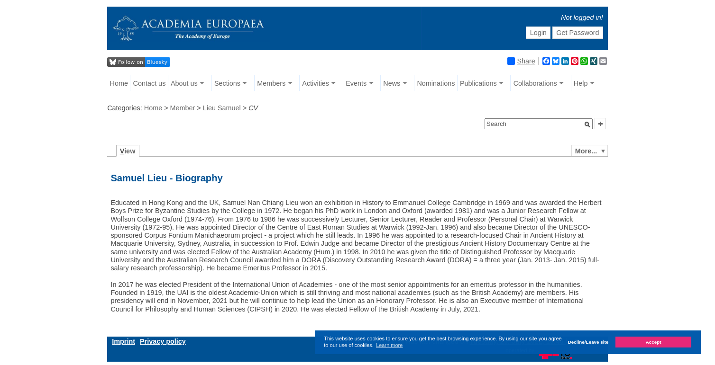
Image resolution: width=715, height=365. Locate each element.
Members (271, 83)
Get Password (577, 32)
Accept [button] (653, 342)
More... (586, 151)
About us (184, 83)
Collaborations (535, 83)
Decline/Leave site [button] (588, 342)
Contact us (149, 83)
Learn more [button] (389, 345)
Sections (227, 83)
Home (119, 83)
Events (356, 83)
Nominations (436, 83)
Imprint (123, 341)
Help (581, 83)
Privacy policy (163, 341)
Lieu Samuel (222, 108)
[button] (587, 124)
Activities (315, 83)
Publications (478, 83)
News (391, 83)
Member (182, 108)
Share (521, 61)
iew (128, 151)
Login (538, 32)
